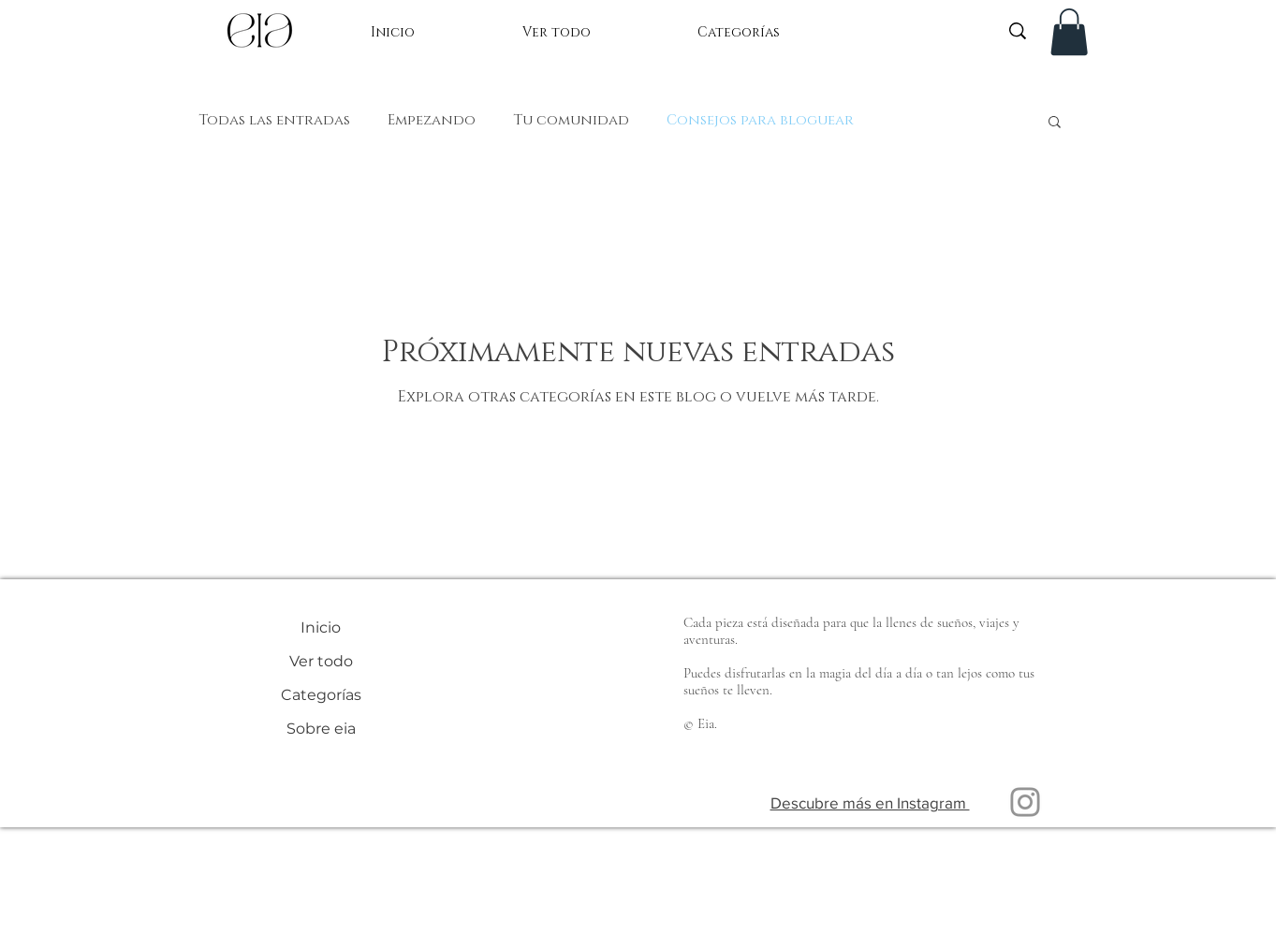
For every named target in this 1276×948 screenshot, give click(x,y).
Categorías (321, 695)
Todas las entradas (274, 120)
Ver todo (321, 661)
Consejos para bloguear (760, 120)
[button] (1069, 31)
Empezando (432, 120)
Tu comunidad (571, 120)
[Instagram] (1025, 802)
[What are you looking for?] (906, 30)
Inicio (321, 627)
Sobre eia (321, 728)
